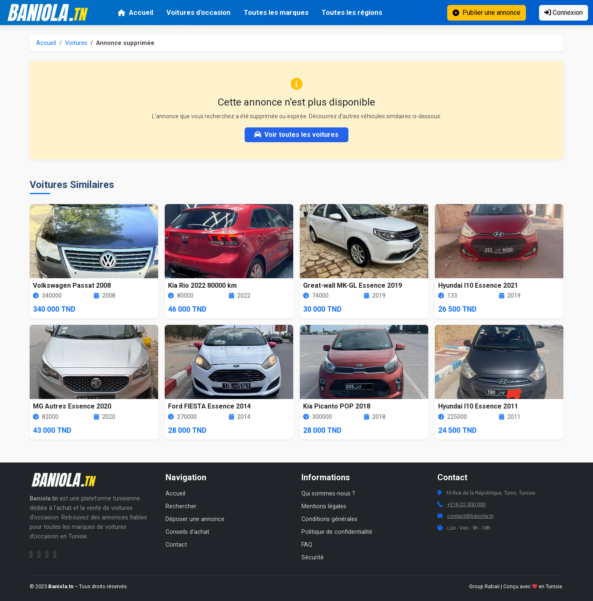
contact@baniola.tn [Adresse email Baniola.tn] (470, 516)
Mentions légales (323, 506)
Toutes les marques (276, 12)
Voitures (76, 43)
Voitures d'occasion (198, 12)
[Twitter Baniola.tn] (47, 554)
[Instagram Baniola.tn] (38, 554)
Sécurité (312, 557)
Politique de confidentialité (336, 531)
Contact (176, 544)
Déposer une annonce (195, 519)
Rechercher (181, 506)
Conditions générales (329, 519)
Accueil (135, 12)
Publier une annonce (487, 12)
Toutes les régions (352, 12)
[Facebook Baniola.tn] (31, 554)
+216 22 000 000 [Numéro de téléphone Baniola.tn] (466, 504)
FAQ (306, 544)
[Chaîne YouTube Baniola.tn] (55, 554)
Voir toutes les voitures (296, 135)
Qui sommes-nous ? (328, 493)
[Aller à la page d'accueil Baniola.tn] (67, 479)
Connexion (563, 12)
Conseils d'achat (187, 531)
